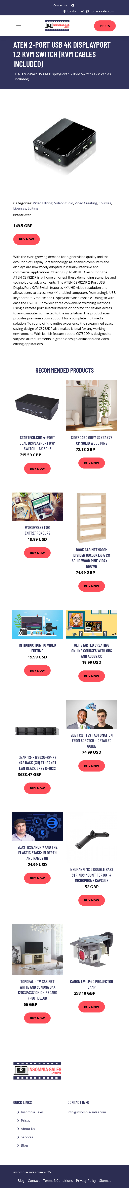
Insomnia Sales (32, 1112)
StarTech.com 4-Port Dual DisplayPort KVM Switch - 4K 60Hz (37, 443)
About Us (28, 1129)
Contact (34, 1180)
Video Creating (86, 203)
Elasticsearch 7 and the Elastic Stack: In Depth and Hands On (37, 853)
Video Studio (63, 203)
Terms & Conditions (58, 1180)
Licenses (19, 208)
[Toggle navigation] (18, 25)
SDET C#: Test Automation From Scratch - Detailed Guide (92, 740)
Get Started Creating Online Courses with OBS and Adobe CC (91, 650)
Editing (33, 208)
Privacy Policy (86, 1180)
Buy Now (26, 239)
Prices (105, 26)
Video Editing (43, 203)
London (72, 11)
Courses (105, 203)
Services (27, 1137)
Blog (24, 1145)
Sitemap (105, 1180)
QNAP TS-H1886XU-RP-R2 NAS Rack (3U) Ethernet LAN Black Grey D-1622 (37, 763)
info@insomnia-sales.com (97, 11)
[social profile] (73, 5)
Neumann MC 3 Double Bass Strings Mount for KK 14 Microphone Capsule (91, 875)
